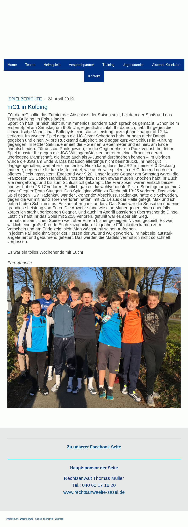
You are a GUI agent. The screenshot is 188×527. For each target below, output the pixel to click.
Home (12, 65)
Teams (30, 65)
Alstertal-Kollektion (166, 65)
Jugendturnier (133, 65)
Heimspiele (52, 65)
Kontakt (94, 76)
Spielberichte (25, 99)
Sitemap (59, 518)
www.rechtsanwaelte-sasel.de (94, 492)
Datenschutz (26, 518)
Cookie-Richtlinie (44, 518)
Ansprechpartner (81, 65)
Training (108, 65)
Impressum (12, 518)
